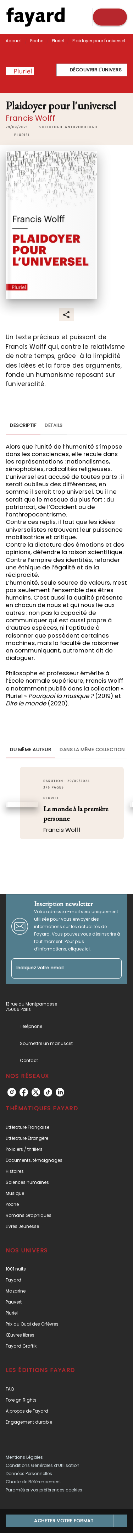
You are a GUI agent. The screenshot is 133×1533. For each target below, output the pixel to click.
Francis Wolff (30, 118)
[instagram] (12, 1092)
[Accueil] (35, 17)
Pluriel (58, 41)
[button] (92, 70)
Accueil (14, 41)
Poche (36, 41)
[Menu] (110, 17)
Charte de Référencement (33, 1482)
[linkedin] (60, 1092)
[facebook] (24, 1092)
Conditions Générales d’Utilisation (42, 1465)
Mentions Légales (24, 1457)
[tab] (23, 425)
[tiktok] (48, 1092)
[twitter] (36, 1092)
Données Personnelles (29, 1473)
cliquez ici (79, 949)
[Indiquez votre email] (57, 968)
